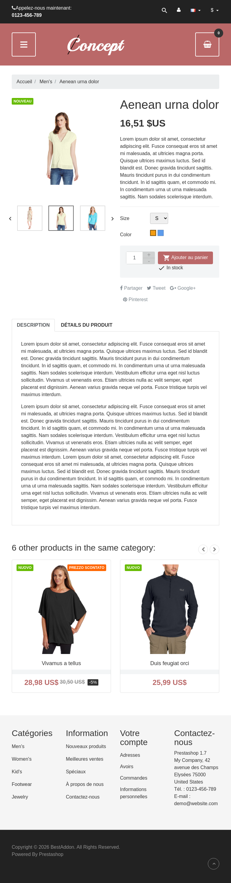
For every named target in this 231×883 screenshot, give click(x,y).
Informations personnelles (133, 793)
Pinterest (135, 299)
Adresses (130, 755)
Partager (131, 288)
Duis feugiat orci (169, 663)
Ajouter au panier (185, 257)
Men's (18, 746)
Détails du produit (86, 325)
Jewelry (20, 796)
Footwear (22, 784)
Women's (22, 759)
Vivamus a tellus (61, 663)
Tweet (156, 288)
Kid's (17, 771)
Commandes (133, 778)
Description (33, 325)
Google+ (183, 288)
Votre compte (134, 738)
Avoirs (126, 766)
